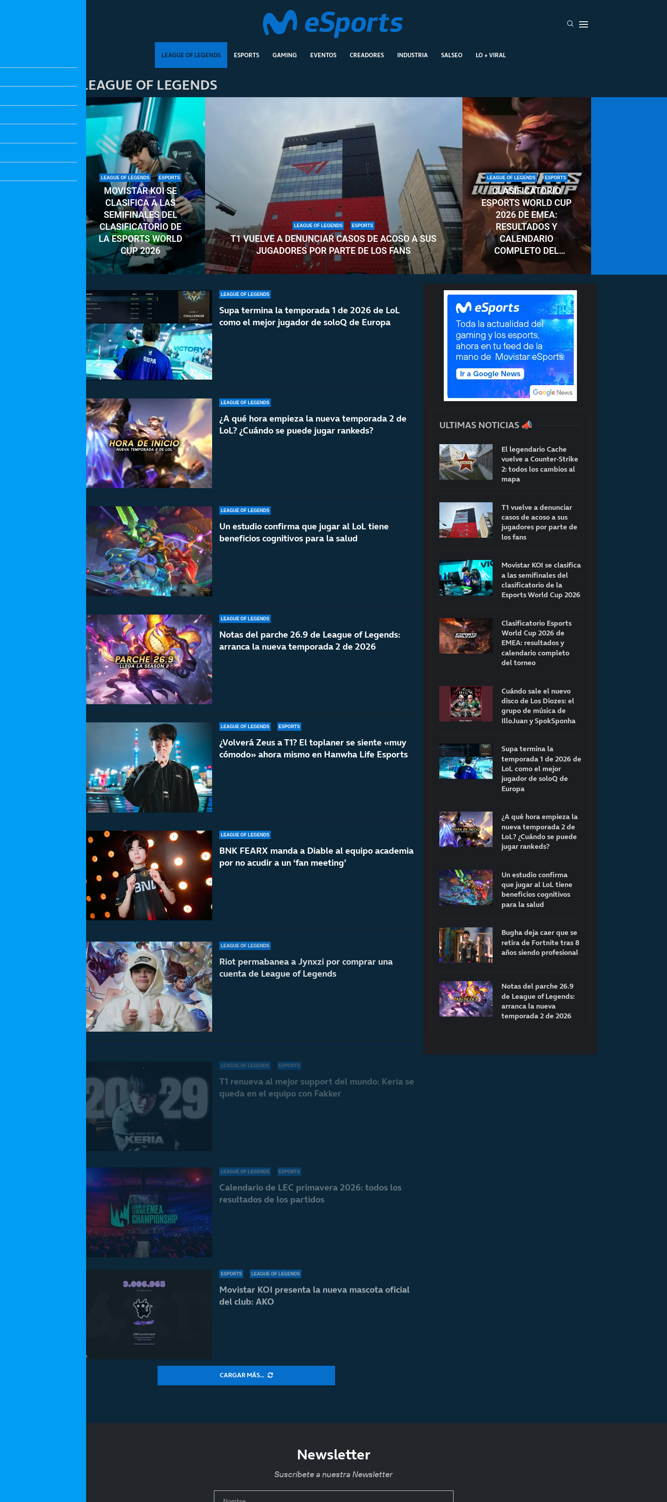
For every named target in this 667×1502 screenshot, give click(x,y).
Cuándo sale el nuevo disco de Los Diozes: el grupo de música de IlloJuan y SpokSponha (538, 705)
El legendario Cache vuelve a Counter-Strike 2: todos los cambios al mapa (539, 464)
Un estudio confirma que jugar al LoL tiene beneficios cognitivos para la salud (304, 542)
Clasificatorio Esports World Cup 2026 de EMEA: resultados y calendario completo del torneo (527, 221)
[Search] (570, 24)
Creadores (367, 55)
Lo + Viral (491, 55)
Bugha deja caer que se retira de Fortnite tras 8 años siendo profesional (540, 942)
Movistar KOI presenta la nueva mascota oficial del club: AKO (314, 1295)
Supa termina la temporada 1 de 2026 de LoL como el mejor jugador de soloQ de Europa (309, 316)
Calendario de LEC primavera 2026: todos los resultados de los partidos (310, 1199)
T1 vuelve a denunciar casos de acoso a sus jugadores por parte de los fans (333, 244)
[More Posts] (246, 1375)
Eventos (323, 55)
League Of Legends (191, 55)
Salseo (451, 55)
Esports (246, 55)
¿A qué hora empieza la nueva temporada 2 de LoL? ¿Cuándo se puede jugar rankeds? (313, 425)
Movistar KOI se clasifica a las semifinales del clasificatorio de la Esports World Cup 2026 (140, 220)
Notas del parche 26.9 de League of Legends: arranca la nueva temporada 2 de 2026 (538, 1001)
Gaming (284, 55)
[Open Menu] (583, 24)
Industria (412, 55)
